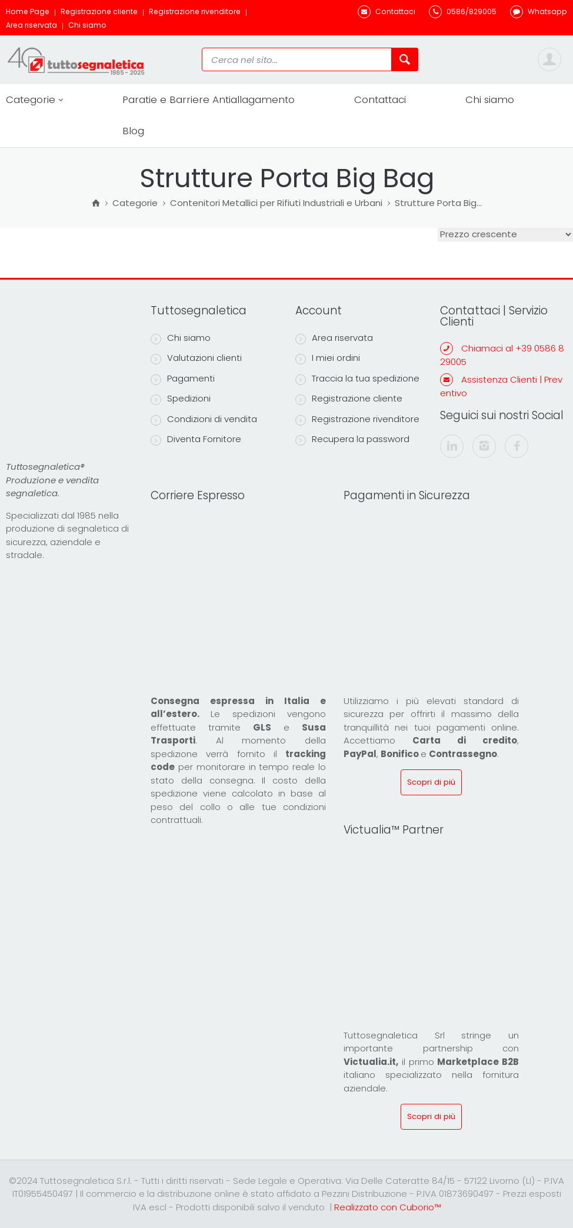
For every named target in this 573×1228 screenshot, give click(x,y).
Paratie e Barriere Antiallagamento (208, 99)
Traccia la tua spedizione (357, 378)
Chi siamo (87, 25)
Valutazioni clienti (196, 357)
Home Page (27, 11)
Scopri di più (431, 782)
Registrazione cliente (99, 11)
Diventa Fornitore (196, 439)
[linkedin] (452, 446)
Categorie (34, 99)
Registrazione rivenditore (195, 11)
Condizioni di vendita (204, 419)
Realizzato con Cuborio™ (387, 1207)
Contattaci (380, 99)
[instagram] (484, 446)
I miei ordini (327, 357)
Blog (133, 131)
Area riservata (31, 25)
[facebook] (516, 446)
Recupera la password (352, 439)
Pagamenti (183, 378)
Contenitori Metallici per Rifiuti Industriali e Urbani (276, 203)
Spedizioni (181, 398)
